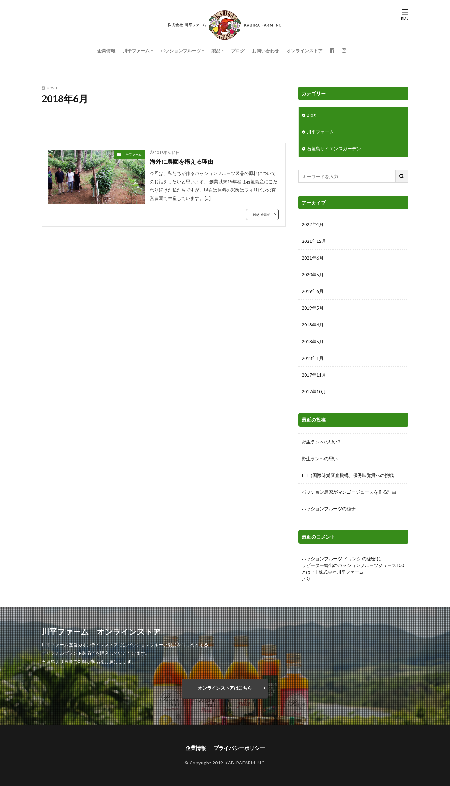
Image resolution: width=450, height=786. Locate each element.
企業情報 (106, 50)
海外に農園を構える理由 (181, 161)
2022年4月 (312, 224)
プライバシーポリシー (239, 748)
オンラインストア (304, 50)
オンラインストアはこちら (225, 687)
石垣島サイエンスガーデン (334, 148)
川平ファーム (136, 50)
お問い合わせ (265, 50)
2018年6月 (312, 324)
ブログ (238, 50)
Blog (311, 115)
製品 (215, 50)
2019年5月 (312, 308)
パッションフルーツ (180, 50)
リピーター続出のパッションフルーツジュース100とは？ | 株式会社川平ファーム (353, 568)
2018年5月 (312, 341)
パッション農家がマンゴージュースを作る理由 (349, 492)
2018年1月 (312, 358)
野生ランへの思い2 (321, 441)
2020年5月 (312, 274)
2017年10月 (314, 391)
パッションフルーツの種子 (329, 508)
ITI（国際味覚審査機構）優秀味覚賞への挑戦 (348, 475)
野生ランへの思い (320, 458)
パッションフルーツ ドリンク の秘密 (339, 558)
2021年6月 (312, 257)
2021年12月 (314, 241)
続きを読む (262, 214)
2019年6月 (312, 291)
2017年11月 (314, 375)
